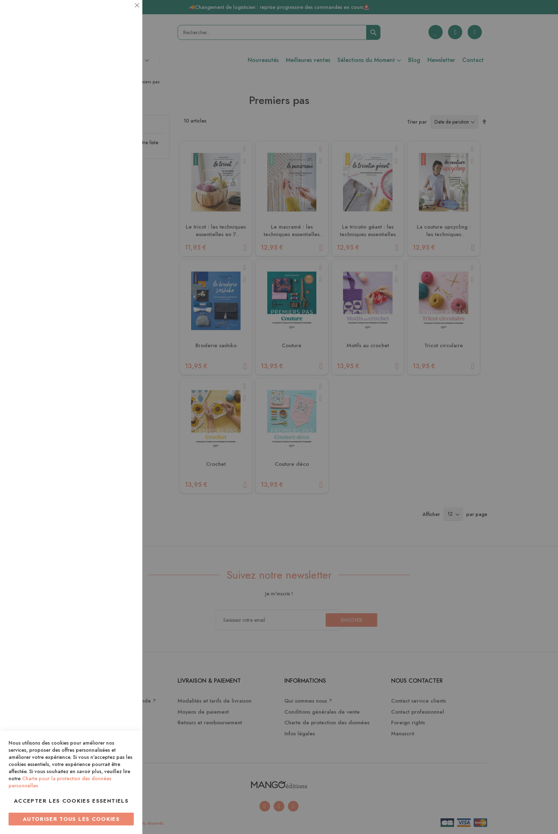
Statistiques (123, 97)
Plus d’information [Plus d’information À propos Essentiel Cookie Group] (113, 66)
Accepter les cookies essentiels (71, 801)
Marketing (123, 172)
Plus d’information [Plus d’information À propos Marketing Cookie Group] (113, 217)
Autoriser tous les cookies (71, 819)
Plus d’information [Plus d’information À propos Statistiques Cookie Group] (113, 142)
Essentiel (123, 14)
